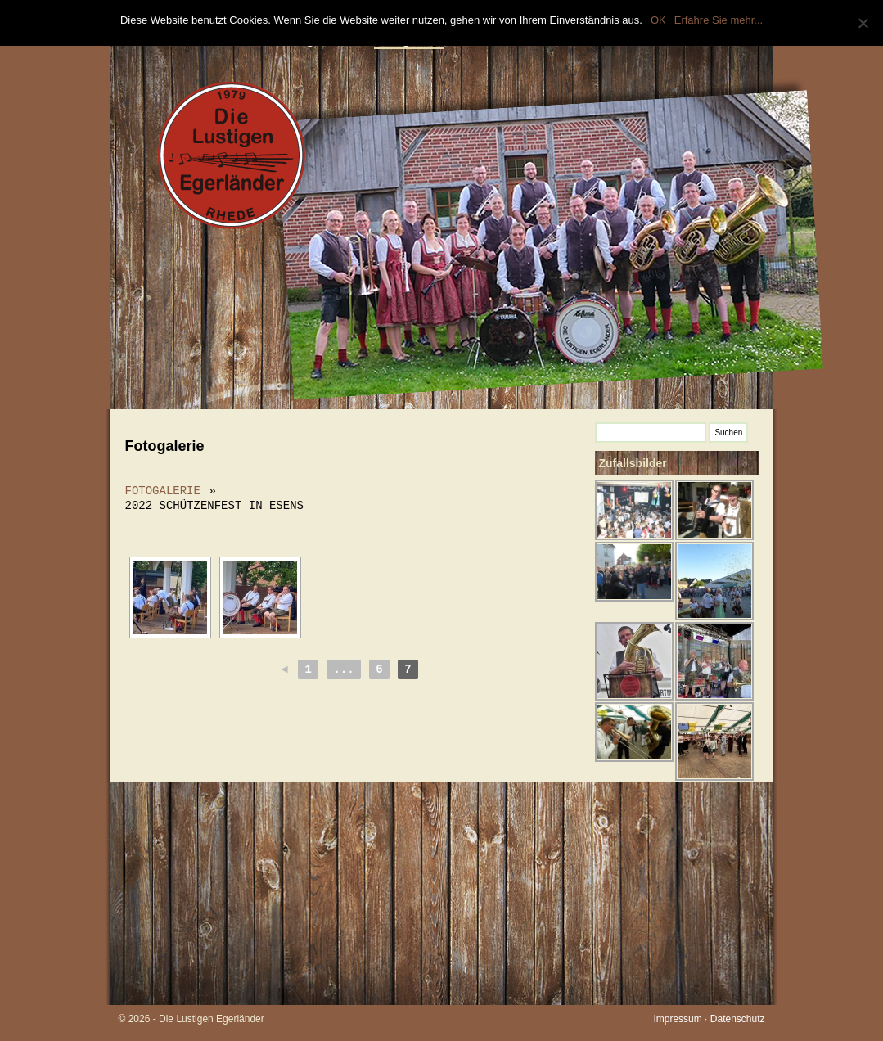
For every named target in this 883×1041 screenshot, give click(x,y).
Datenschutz (737, 1019)
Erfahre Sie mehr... (718, 20)
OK (658, 20)
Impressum (677, 1019)
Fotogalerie (162, 490)
